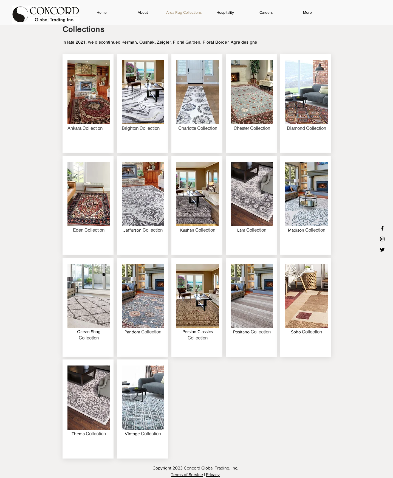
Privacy (213, 474)
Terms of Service (187, 474)
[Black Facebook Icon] (382, 228)
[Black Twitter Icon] (382, 250)
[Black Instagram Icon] (382, 239)
